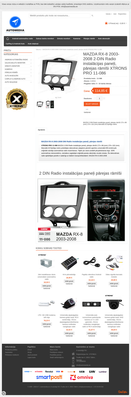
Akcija (30, 352)
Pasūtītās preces (55, 355)
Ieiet (114, 14)
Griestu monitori (63, 39)
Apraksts (41, 130)
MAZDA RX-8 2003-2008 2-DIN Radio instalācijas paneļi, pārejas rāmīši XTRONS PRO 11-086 (72, 49)
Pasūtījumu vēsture (56, 352)
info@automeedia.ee (83, 365)
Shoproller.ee (122, 392)
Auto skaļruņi (33, 44)
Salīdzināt (87, 112)
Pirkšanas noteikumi (12, 355)
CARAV (93, 81)
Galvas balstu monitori (45, 39)
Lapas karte (32, 357)
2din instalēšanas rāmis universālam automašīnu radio (47, 277)
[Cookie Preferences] (3, 393)
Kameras (76, 39)
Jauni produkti (32, 355)
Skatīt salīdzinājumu (57, 357)
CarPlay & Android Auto (15, 44)
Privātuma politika (11, 350)
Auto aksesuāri (104, 39)
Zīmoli (30, 350)
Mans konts (54, 350)
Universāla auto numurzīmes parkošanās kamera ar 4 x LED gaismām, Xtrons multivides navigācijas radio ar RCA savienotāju (91, 321)
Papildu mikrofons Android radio (91, 276)
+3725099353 (81, 361)
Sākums (38, 49)
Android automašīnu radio (22, 39)
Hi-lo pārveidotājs (69, 274)
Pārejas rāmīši (89, 39)
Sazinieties (9, 352)
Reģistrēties (122, 14)
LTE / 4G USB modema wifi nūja (46, 316)
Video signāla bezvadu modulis (114, 276)
